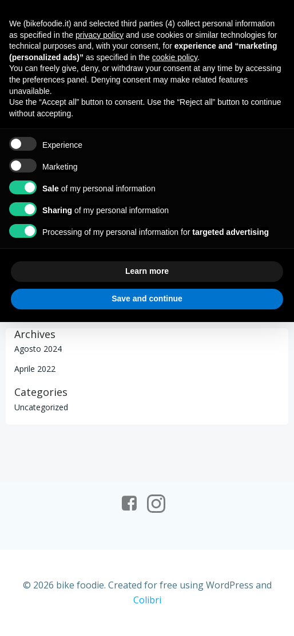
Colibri (147, 600)
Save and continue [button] (147, 298)
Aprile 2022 (34, 368)
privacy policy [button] (100, 35)
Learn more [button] (147, 271)
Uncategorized (41, 407)
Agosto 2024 (38, 348)
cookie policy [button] (174, 57)
